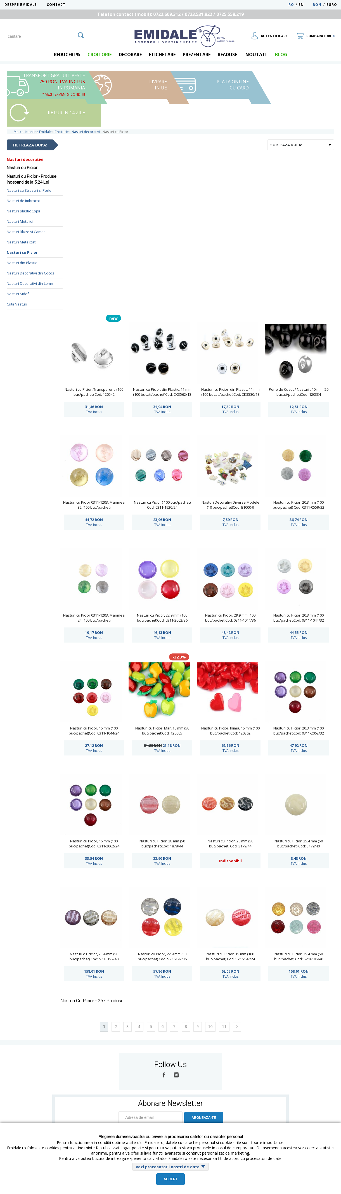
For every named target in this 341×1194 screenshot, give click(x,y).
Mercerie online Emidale (33, 131)
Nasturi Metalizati (21, 242)
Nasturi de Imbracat (23, 200)
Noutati (256, 54)
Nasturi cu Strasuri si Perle (29, 190)
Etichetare (162, 54)
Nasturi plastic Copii (23, 211)
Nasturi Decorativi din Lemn (30, 283)
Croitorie (99, 54)
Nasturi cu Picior (22, 252)
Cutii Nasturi (17, 304)
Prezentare (196, 54)
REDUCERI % (67, 54)
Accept (170, 1179)
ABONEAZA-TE (203, 1118)
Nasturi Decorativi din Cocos (30, 273)
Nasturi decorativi (25, 159)
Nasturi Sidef (18, 293)
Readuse (227, 54)
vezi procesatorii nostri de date (168, 1166)
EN (305, 4)
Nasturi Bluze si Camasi (26, 231)
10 (210, 1026)
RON (317, 4)
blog (281, 54)
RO (291, 4)
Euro (331, 4)
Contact (56, 4)
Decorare (130, 54)
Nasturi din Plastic (22, 262)
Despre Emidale (20, 4)
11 (224, 1026)
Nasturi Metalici (20, 221)
